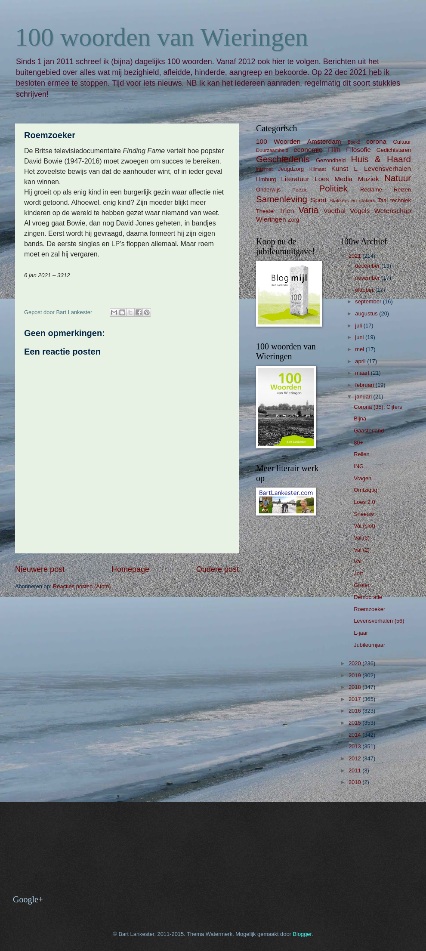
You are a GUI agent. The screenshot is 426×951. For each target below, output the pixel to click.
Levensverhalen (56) (379, 621)
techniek (400, 200)
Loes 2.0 (364, 502)
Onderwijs (268, 189)
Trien (286, 210)
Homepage (130, 569)
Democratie (368, 597)
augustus (367, 313)
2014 (355, 735)
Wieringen (271, 219)
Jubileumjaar (369, 645)
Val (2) (362, 550)
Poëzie (299, 189)
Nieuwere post (40, 569)
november (368, 278)
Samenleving (281, 199)
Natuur (397, 178)
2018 (355, 687)
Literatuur (295, 178)
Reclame (371, 189)
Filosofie (358, 149)
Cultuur (402, 142)
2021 (355, 256)
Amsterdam (324, 141)
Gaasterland (369, 430)
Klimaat (317, 169)
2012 (355, 758)
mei (360, 349)
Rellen (362, 454)
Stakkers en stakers (352, 200)
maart (363, 373)
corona (376, 141)
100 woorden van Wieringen (161, 37)
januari (364, 396)
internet (264, 169)
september (369, 301)
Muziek (368, 178)
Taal (383, 200)
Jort (358, 573)
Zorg (293, 219)
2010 (355, 782)
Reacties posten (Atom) (82, 586)
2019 (355, 675)
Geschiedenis (283, 159)
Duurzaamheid (272, 150)
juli (359, 325)
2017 (355, 699)
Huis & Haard (381, 159)
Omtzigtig (365, 490)
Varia (308, 210)
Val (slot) (364, 525)
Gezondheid (331, 160)
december (368, 265)
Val (357, 561)
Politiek (333, 188)
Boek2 (354, 142)
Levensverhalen (387, 168)
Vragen (362, 478)
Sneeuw (364, 514)
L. (356, 169)
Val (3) (362, 537)
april (361, 361)
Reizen (402, 189)
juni (360, 337)
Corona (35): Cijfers (378, 407)
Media (343, 178)
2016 (355, 710)
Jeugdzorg (291, 169)
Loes (322, 178)
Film (334, 149)
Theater (265, 211)
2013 (355, 746)
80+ (358, 442)
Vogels (360, 210)
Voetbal (334, 210)
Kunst (339, 168)
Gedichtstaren (394, 150)
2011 (355, 770)
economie (307, 149)
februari (365, 385)
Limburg (266, 179)
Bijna (360, 418)
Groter (362, 585)
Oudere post (217, 569)
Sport (319, 200)
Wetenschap (392, 210)
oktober (365, 290)
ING (359, 466)
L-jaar (361, 633)
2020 (355, 663)
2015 (355, 722)
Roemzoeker (369, 609)
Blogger (302, 934)
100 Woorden (278, 141)
